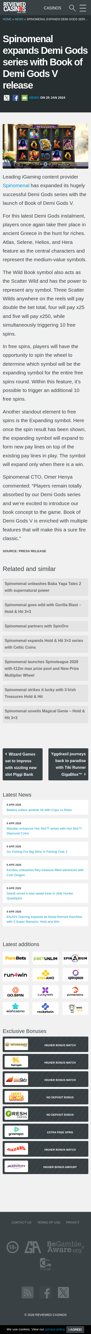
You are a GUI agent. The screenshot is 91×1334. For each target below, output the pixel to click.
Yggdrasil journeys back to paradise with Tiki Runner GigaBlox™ (68, 764)
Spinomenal (16, 185)
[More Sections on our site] (82, 8)
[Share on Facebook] (16, 97)
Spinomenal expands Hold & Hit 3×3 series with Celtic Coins (44, 644)
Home (7, 19)
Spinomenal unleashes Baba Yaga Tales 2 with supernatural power (43, 587)
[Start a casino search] (72, 8)
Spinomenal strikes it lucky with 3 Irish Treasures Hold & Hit (40, 693)
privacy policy (54, 1329)
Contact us (21, 1222)
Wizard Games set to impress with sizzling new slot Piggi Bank (21, 764)
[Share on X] (7, 97)
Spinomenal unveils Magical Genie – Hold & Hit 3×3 (45, 714)
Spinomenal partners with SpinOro (36, 626)
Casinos (52, 8)
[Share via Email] (25, 97)
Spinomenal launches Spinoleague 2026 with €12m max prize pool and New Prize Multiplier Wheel (42, 668)
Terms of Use (48, 1222)
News (19, 19)
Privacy (72, 1222)
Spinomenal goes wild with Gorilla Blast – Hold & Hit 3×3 (43, 608)
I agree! (75, 1329)
